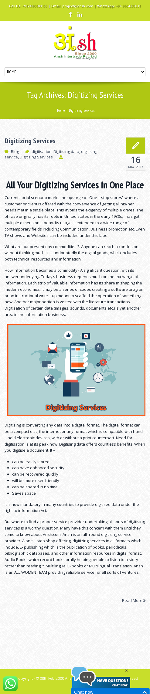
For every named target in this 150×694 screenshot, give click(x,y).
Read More (133, 600)
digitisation (42, 151)
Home (61, 110)
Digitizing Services (30, 140)
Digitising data (66, 151)
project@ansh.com (77, 6)
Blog (15, 151)
